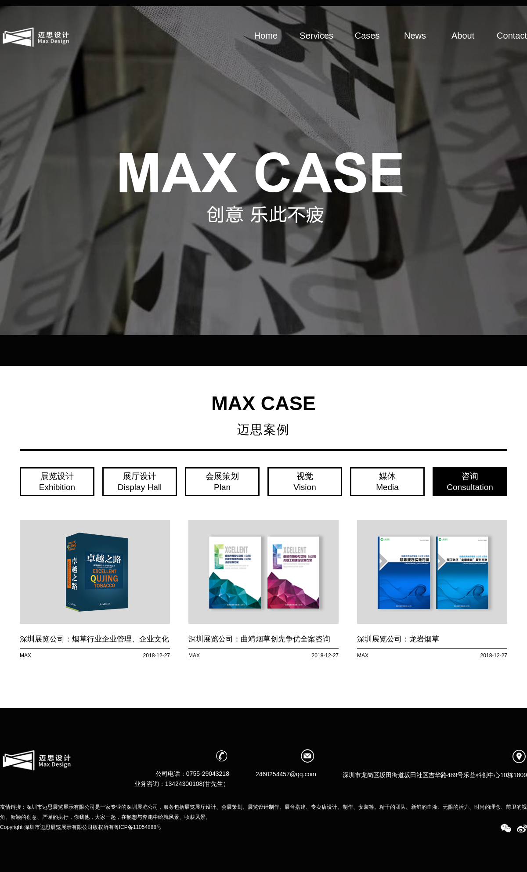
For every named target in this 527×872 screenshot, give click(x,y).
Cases (367, 49)
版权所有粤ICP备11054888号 (127, 827)
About (463, 49)
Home (266, 49)
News (415, 49)
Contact (512, 49)
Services (316, 49)
